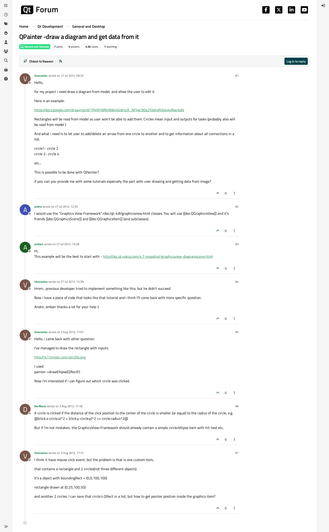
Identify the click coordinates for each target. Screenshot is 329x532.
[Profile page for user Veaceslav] (25, 78)
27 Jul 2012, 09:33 (72, 75)
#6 (237, 406)
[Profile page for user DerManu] (25, 409)
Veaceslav (41, 75)
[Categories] (6, 5)
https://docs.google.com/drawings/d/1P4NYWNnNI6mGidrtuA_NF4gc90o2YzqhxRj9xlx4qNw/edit (109, 110)
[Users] (6, 42)
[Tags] (6, 23)
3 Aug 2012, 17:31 (72, 453)
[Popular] (6, 33)
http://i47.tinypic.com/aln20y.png (60, 357)
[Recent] (6, 14)
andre (38, 206)
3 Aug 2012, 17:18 (70, 406)
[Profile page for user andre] (25, 209)
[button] (6, 526)
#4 (237, 281)
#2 (237, 206)
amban (38, 244)
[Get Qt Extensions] (6, 69)
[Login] (323, 5)
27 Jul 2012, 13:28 (67, 244)
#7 (237, 453)
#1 (237, 75)
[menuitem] (323, 5)
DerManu (40, 406)
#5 (237, 332)
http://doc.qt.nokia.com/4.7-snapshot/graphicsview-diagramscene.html (158, 256)
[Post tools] (235, 193)
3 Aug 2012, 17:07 (72, 332)
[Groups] (6, 51)
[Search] (6, 60)
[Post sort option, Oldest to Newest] (38, 61)
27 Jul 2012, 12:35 (66, 206)
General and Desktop (34, 46)
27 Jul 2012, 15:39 (72, 281)
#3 (237, 244)
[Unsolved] (6, 78)
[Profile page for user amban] (25, 247)
